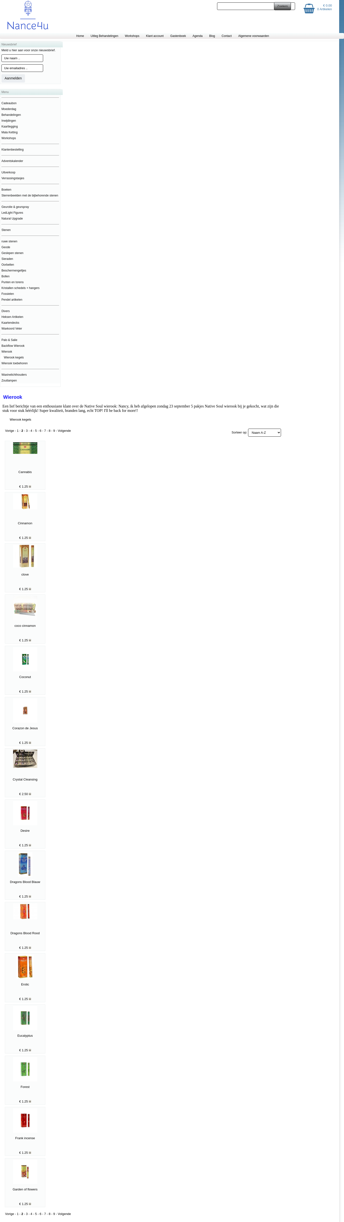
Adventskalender (12, 161)
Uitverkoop (8, 172)
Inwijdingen (8, 120)
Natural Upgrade (12, 218)
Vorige (9, 431)
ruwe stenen (9, 241)
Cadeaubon (8, 103)
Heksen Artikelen (12, 317)
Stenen (6, 230)
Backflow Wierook (12, 346)
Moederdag (8, 109)
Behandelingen (11, 115)
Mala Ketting (9, 132)
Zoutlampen (9, 380)
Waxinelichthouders (14, 374)
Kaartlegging (9, 126)
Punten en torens (12, 282)
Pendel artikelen (11, 299)
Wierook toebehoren (14, 363)
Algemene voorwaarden (253, 36)
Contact (227, 36)
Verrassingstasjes (12, 178)
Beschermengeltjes (13, 270)
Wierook (6, 351)
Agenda (198, 36)
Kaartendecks (10, 322)
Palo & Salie (9, 340)
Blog (212, 36)
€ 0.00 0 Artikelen (324, 7)
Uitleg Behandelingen (104, 36)
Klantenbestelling (12, 149)
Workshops (132, 36)
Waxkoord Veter (11, 328)
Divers (5, 311)
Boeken (6, 189)
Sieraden (7, 259)
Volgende (64, 431)
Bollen (5, 276)
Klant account (155, 36)
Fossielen (7, 294)
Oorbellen (7, 264)
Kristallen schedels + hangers (20, 288)
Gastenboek (178, 36)
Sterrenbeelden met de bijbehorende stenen (29, 195)
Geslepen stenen (12, 253)
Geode (5, 247)
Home (80, 36)
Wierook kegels (14, 357)
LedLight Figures (12, 212)
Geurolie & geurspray (15, 207)
